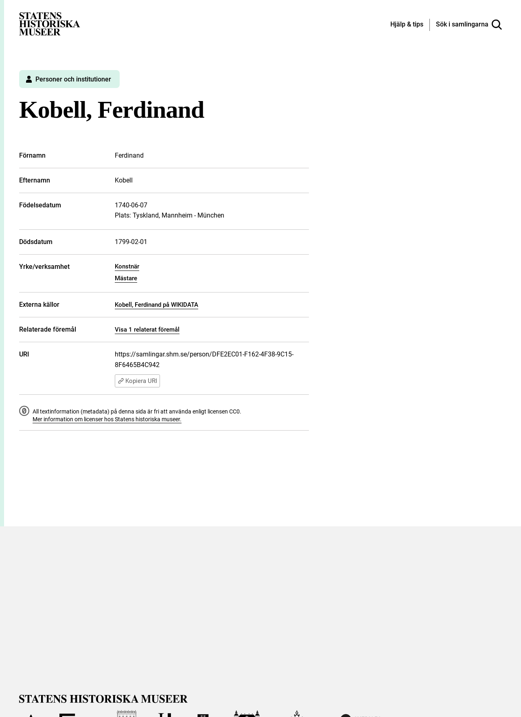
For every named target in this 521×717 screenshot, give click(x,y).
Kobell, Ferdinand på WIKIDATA (156, 304)
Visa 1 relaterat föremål (147, 329)
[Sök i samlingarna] (469, 25)
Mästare (126, 278)
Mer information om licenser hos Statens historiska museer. (107, 419)
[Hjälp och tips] (406, 25)
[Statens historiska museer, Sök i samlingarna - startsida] (49, 23)
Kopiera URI (137, 381)
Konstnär (127, 266)
